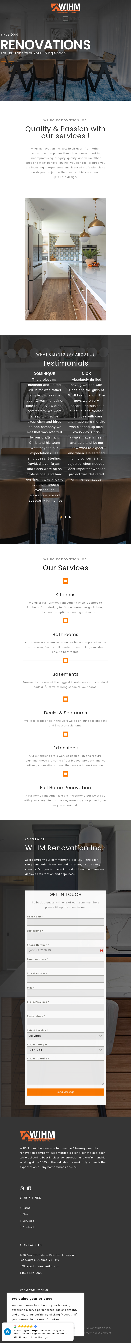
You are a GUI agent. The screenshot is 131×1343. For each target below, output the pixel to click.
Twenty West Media (97, 1332)
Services (27, 1221)
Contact (27, 1227)
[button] (61, 517)
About (25, 1214)
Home (25, 1208)
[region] (45, 1314)
